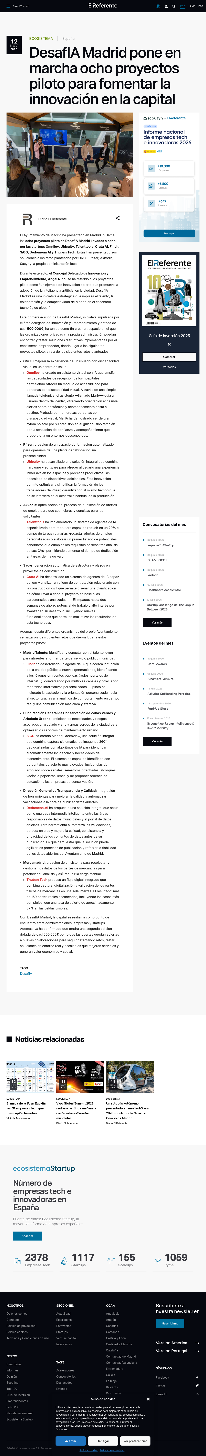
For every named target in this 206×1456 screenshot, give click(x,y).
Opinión (12, 1376)
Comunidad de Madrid (121, 1356)
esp (182, 6)
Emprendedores (17, 1401)
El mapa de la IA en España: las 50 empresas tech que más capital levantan (26, 1108)
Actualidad (63, 1313)
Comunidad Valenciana (121, 1362)
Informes (13, 1370)
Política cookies (89, 1450)
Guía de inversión (18, 1395)
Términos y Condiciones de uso (28, 1338)
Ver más (157, 622)
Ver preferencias (135, 1441)
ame (192, 6)
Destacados (64, 1382)
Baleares (112, 1387)
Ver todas (169, 367)
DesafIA (26, 974)
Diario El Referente (52, 219)
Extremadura (114, 1368)
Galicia (110, 1375)
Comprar (169, 356)
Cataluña (112, 1350)
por (201, 6)
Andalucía (112, 1313)
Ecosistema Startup (20, 1419)
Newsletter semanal (20, 1413)
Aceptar (70, 1441)
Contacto (13, 1319)
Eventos (61, 1388)
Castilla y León (116, 1338)
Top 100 (12, 1388)
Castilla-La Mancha (119, 1344)
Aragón (111, 1319)
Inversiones (64, 1344)
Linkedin (161, 1394)
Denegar (103, 1441)
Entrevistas (63, 1326)
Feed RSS (13, 1407)
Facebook (162, 1377)
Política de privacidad (112, 1450)
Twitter (160, 1386)
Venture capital (66, 1338)
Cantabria (112, 1332)
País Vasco (113, 1393)
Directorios (14, 1364)
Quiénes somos (17, 1313)
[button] (148, 1399)
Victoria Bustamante (18, 1118)
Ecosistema (64, 1319)
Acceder (27, 1235)
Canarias (112, 1326)
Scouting (12, 1382)
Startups (62, 1332)
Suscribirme (170, 1323)
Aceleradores (65, 1370)
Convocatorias (66, 1376)
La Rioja (111, 1381)
